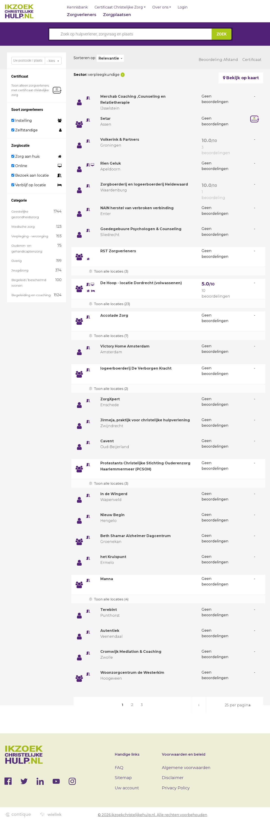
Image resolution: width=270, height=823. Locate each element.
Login (183, 7)
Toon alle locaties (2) (112, 389)
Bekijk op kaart (241, 77)
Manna (107, 579)
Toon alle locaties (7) (112, 336)
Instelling (21, 120)
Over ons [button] (160, 7)
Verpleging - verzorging (29, 236)
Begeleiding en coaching (31, 295)
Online (19, 166)
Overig (16, 261)
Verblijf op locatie (28, 185)
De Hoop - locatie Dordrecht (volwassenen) (146, 282)
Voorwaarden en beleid (183, 754)
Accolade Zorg (116, 315)
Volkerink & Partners (122, 139)
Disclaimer (172, 777)
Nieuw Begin (114, 515)
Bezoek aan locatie (30, 175)
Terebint (109, 610)
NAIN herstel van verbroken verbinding (141, 207)
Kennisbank (77, 7)
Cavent (107, 442)
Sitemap (123, 777)
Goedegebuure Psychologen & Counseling (145, 228)
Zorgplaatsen (117, 15)
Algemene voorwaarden (186, 767)
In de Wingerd (115, 494)
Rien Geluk (111, 163)
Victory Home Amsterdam (128, 346)
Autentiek (111, 631)
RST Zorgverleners (120, 250)
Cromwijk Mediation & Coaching (134, 652)
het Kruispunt (114, 557)
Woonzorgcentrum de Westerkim (136, 673)
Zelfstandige (24, 130)
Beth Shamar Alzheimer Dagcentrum (139, 536)
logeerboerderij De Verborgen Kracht (140, 368)
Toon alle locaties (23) (113, 304)
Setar (106, 118)
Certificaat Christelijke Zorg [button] (119, 7)
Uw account (127, 788)
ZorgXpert (111, 399)
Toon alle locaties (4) (112, 600)
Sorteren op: (85, 58)
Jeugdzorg (19, 270)
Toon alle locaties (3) (112, 271)
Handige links (127, 754)
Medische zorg (23, 227)
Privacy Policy (176, 788)
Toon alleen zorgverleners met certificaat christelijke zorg (30, 90)
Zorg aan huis (25, 156)
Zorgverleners (81, 15)
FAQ (119, 767)
